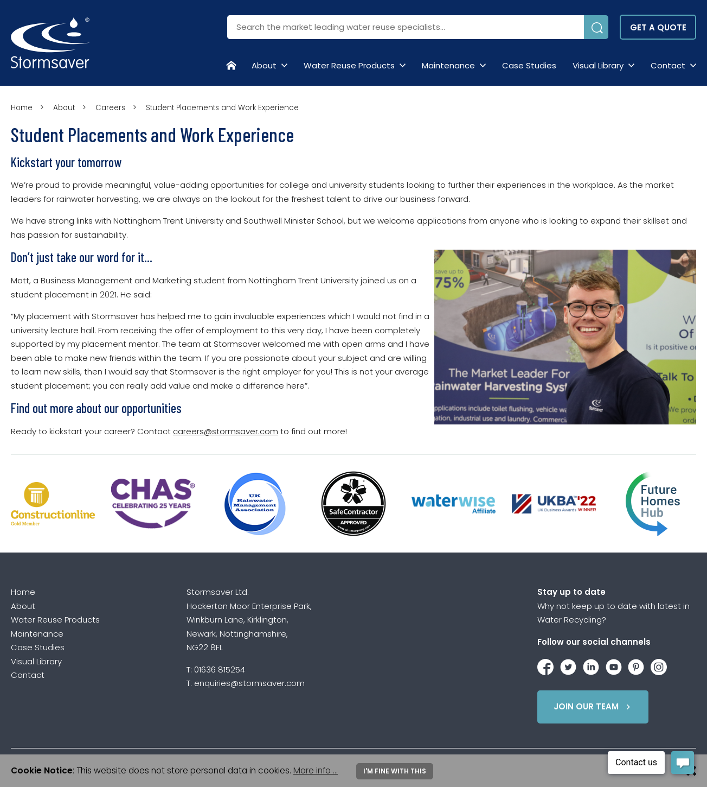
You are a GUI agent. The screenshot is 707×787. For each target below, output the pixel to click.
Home (23, 592)
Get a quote (658, 27)
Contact (668, 65)
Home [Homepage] (22, 108)
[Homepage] (231, 65)
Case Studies (529, 65)
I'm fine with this (394, 771)
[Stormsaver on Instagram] (659, 665)
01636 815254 (219, 669)
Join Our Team (594, 707)
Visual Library (598, 65)
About (264, 65)
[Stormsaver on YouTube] (614, 665)
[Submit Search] (596, 27)
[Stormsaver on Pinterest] (636, 665)
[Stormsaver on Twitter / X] (568, 665)
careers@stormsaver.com (225, 431)
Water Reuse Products (349, 65)
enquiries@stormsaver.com (249, 683)
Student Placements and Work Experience (222, 108)
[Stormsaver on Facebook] (545, 665)
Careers (110, 108)
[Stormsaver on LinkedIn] (591, 665)
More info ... (315, 770)
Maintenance (448, 65)
